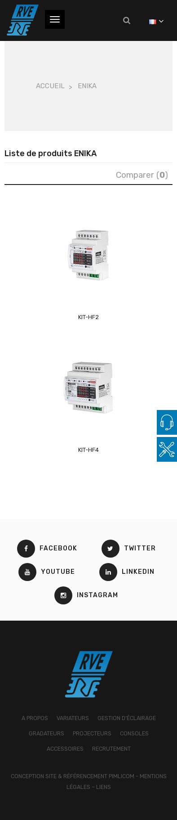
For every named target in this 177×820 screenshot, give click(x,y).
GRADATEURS (46, 733)
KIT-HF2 (88, 317)
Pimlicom (121, 776)
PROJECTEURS (92, 733)
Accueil (50, 86)
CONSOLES (134, 733)
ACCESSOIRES (65, 748)
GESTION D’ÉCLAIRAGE (126, 718)
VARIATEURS (73, 718)
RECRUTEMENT (111, 748)
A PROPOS (35, 718)
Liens (103, 787)
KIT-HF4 (88, 449)
